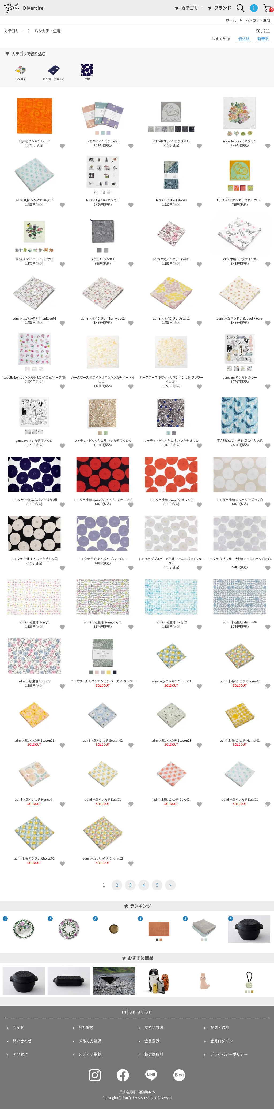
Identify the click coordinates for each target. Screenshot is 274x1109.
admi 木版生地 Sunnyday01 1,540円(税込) (103, 601)
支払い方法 (153, 1027)
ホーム (231, 20)
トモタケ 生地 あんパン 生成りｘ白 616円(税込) (240, 479)
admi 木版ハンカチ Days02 (171, 778)
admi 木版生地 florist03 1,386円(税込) (34, 660)
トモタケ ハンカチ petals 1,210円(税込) (103, 120)
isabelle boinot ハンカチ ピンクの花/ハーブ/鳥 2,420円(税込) (34, 356)
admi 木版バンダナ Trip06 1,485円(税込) (240, 238)
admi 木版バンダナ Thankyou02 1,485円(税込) (103, 297)
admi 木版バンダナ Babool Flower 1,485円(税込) (240, 297)
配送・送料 (219, 1027)
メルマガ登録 (90, 1041)
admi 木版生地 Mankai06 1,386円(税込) (240, 601)
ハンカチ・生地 (258, 20)
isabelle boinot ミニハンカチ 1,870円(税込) (34, 238)
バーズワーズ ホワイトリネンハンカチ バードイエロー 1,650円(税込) (103, 358)
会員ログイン (221, 1041)
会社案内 (86, 1027)
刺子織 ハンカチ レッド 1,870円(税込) (34, 120)
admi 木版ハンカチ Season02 (103, 719)
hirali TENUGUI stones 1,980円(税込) (171, 179)
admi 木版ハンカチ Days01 (103, 778)
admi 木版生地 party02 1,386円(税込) (171, 601)
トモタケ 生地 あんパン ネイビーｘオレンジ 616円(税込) (103, 479)
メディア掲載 (90, 1054)
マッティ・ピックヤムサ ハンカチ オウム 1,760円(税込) (171, 419)
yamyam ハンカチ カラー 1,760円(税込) (240, 356)
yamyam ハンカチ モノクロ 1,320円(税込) (34, 419)
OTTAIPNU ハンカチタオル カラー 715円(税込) (240, 179)
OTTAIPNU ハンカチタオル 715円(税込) (171, 120)
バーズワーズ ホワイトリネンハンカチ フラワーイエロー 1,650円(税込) (171, 358)
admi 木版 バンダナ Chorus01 (34, 837)
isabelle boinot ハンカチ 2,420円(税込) (240, 120)
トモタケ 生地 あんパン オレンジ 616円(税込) (171, 479)
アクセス (20, 1054)
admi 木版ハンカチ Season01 (34, 719)
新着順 (263, 39)
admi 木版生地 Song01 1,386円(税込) (34, 601)
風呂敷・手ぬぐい (53, 72)
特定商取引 (153, 1054)
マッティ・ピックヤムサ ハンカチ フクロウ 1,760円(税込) (103, 419)
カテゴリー (192, 8)
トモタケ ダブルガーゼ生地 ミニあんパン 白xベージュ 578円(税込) (171, 540)
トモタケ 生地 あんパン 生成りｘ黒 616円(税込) (34, 538)
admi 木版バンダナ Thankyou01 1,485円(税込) (34, 297)
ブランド (222, 8)
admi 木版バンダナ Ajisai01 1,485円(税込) (171, 297)
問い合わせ (22, 1041)
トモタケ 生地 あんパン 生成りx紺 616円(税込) (34, 479)
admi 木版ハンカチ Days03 (240, 778)
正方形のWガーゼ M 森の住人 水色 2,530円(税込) (240, 419)
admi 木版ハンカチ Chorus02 (240, 660)
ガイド (18, 1027)
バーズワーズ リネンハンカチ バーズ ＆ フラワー (103, 660)
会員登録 (151, 1041)
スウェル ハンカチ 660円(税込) (103, 238)
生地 (87, 72)
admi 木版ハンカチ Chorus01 (171, 660)
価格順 (243, 39)
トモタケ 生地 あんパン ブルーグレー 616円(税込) (103, 538)
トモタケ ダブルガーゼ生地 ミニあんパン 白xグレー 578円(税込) (240, 540)
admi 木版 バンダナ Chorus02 (103, 837)
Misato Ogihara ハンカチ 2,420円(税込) (103, 179)
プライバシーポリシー (229, 1054)
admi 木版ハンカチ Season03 (171, 719)
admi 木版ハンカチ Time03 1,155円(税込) (171, 238)
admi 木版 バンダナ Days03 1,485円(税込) (34, 179)
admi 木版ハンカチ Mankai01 (240, 719)
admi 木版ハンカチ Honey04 (34, 778)
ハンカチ (20, 72)
